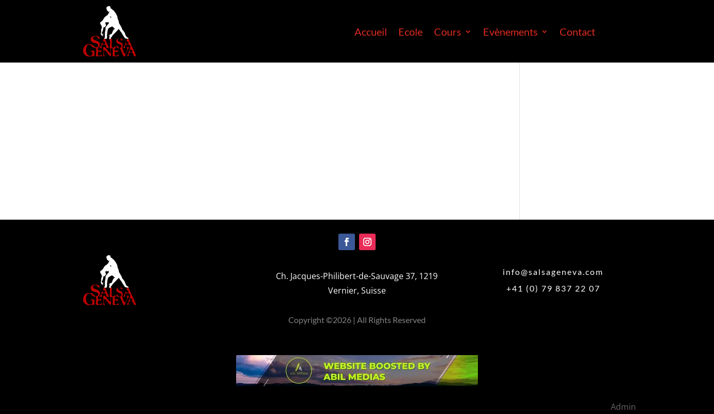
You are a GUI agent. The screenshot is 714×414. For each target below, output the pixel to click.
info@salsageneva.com (553, 272)
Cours (447, 33)
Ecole (410, 33)
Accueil (370, 33)
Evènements (510, 33)
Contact (577, 33)
